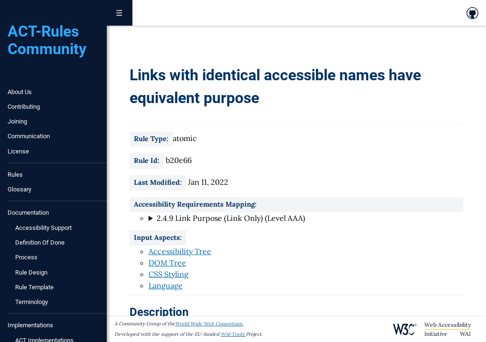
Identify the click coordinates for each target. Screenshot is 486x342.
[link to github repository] (472, 13)
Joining (17, 121)
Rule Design (31, 272)
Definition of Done (40, 242)
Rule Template (34, 287)
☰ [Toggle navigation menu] (119, 13)
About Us (20, 91)
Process (26, 257)
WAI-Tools (233, 334)
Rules (15, 174)
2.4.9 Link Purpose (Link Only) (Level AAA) (231, 218)
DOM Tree (167, 262)
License (18, 151)
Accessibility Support (43, 227)
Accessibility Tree (180, 251)
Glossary (19, 189)
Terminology (31, 301)
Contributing (24, 106)
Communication (29, 136)
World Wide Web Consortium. (209, 324)
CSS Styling (168, 274)
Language (166, 285)
